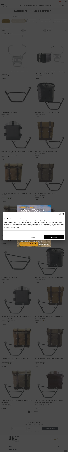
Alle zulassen (54, 237)
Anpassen (33, 237)
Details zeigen (57, 232)
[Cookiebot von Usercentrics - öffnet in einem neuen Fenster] (58, 214)
